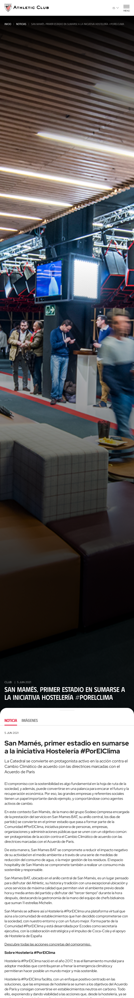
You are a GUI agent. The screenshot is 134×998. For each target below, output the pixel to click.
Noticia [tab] (10, 720)
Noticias (21, 23)
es (116, 7)
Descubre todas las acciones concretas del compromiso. (48, 944)
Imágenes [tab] (30, 720)
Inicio (7, 23)
